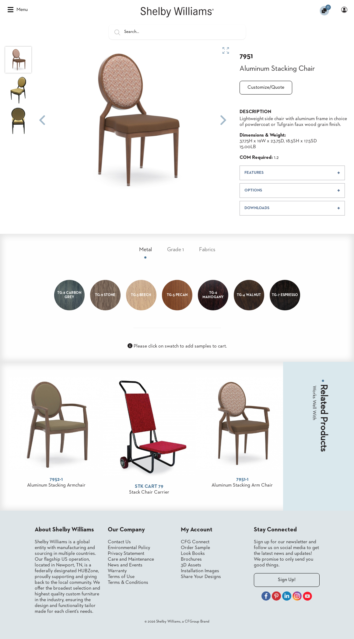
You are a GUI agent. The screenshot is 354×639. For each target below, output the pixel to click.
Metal (145, 249)
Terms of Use (121, 576)
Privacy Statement (126, 553)
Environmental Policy (129, 547)
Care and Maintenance (131, 559)
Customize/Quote (265, 87)
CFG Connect (195, 542)
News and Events (125, 565)
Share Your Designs (201, 576)
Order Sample (195, 547)
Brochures (191, 559)
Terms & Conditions (128, 582)
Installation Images (200, 571)
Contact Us (119, 542)
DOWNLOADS (256, 208)
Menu (18, 9)
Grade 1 (175, 249)
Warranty (117, 571)
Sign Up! (287, 579)
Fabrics (207, 249)
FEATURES (254, 173)
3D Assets (191, 565)
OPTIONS (253, 190)
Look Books (193, 553)
